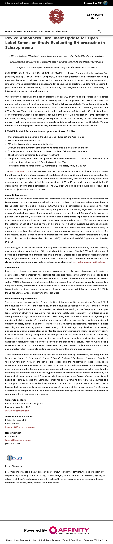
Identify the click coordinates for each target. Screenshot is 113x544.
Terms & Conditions (71, 540)
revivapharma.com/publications (89, 262)
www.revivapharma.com (17, 410)
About (9, 540)
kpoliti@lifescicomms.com (18, 440)
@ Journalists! (30, 31)
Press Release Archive (25, 540)
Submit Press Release (49, 540)
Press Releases (46, 31)
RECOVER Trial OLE (19, 171)
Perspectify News (13, 31)
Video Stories (62, 31)
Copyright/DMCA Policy (95, 540)
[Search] (99, 31)
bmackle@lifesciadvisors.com (19, 427)
